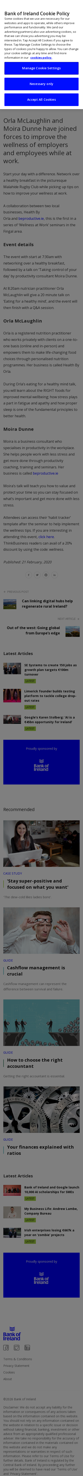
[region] (41, 54)
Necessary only (41, 84)
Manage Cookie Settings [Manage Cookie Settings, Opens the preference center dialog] (41, 68)
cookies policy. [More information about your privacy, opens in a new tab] (41, 58)
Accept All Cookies (41, 99)
